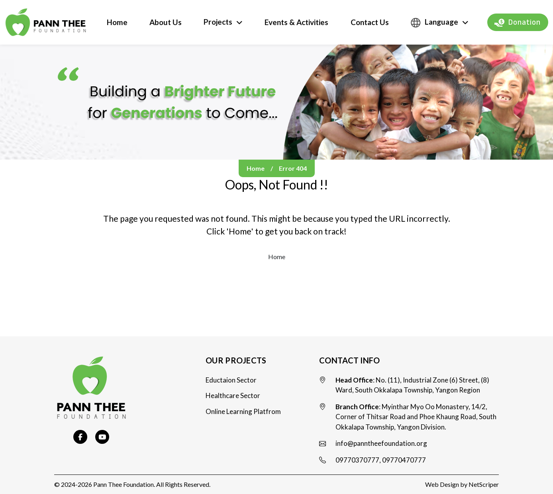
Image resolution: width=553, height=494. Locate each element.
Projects (218, 21)
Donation (517, 22)
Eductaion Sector (231, 380)
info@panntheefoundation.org (381, 443)
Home (117, 22)
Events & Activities (296, 22)
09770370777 (357, 460)
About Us (165, 22)
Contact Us (370, 22)
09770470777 (404, 460)
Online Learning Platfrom (243, 411)
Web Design (442, 484)
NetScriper (484, 484)
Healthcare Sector (233, 395)
